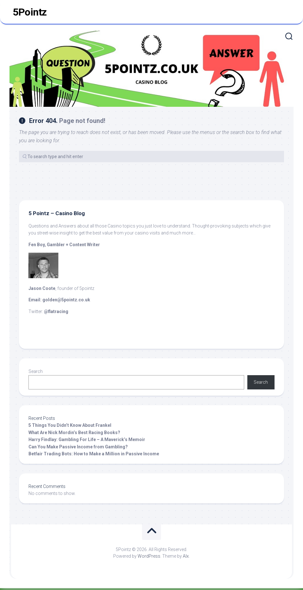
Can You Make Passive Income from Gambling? (78, 448)
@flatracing (56, 313)
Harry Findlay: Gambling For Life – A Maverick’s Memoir (86, 441)
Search (35, 373)
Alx (186, 558)
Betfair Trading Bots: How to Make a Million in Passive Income (93, 455)
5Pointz (30, 13)
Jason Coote (41, 289)
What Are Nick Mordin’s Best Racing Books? (74, 434)
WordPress (149, 558)
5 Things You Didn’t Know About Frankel (69, 427)
